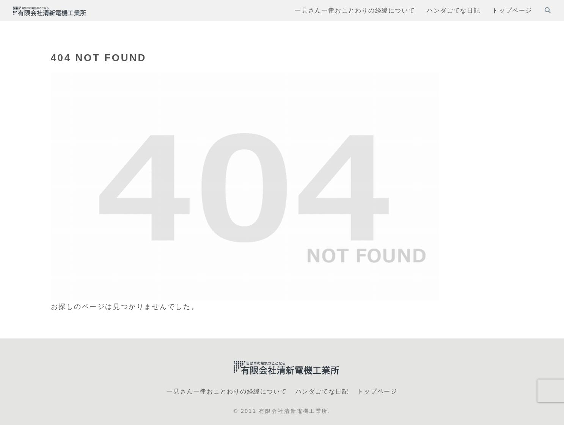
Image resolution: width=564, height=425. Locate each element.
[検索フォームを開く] (547, 10)
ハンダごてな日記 (322, 391)
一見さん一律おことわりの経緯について (227, 391)
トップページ (377, 391)
